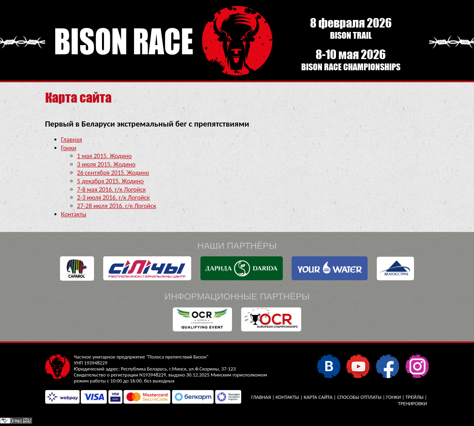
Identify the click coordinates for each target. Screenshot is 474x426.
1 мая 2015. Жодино (104, 156)
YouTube (358, 365)
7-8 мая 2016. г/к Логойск (111, 189)
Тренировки (412, 403)
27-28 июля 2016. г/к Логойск (116, 206)
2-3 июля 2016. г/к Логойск (113, 197)
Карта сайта (318, 397)
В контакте (328, 365)
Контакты (74, 214)
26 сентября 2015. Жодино (113, 172)
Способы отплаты (359, 397)
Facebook (387, 365)
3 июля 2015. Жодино (106, 164)
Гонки (68, 148)
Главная (71, 139)
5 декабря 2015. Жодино (110, 181)
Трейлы (415, 397)
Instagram (417, 365)
